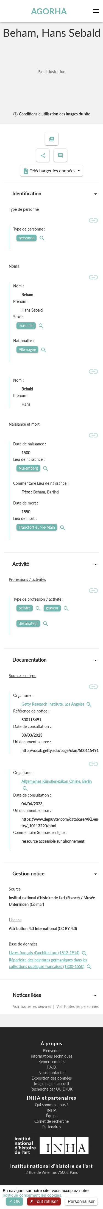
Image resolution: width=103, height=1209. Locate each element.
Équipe (51, 1115)
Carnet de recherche (51, 1121)
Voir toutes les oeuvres (32, 1006)
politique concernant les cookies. (32, 1195)
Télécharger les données (49, 171)
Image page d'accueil (51, 1083)
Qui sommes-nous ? (51, 1104)
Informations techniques (51, 1056)
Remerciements (51, 1061)
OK (14, 1201)
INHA (51, 1110)
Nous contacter (51, 1072)
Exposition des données (52, 1078)
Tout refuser (44, 1201)
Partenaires (51, 1126)
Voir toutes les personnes (77, 1006)
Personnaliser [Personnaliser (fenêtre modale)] (81, 1201)
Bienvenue (51, 1050)
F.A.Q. (52, 1067)
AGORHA (49, 11)
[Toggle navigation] (97, 11)
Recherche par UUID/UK (51, 1089)
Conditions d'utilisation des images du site (51, 114)
